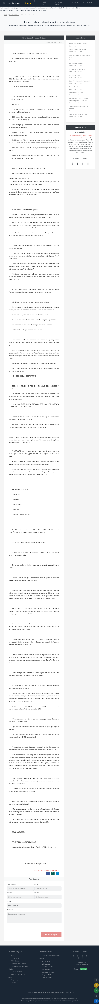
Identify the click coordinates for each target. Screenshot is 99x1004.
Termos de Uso (80, 962)
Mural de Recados (15, 972)
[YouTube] (87, 955)
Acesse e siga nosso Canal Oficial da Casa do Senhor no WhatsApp (49, 992)
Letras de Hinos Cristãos (17, 963)
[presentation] (46, 928)
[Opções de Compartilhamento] (96, 990)
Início (5, 15)
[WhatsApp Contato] (78, 958)
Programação (13, 980)
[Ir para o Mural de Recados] (96, 985)
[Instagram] (77, 955)
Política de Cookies (72, 998)
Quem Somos (13, 958)
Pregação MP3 (46, 975)
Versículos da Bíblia (48, 972)
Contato (12, 982)
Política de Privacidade (80, 964)
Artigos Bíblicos (46, 961)
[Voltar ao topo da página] (96, 980)
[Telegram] (82, 958)
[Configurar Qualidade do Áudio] (96, 995)
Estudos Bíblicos (58, 3)
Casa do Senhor (11, 3)
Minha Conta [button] (87, 2)
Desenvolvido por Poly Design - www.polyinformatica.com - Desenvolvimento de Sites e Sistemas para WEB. (49, 1000)
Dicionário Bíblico (47, 967)
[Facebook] (73, 955)
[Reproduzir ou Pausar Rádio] (96, 1001)
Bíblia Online (43, 3)
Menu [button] (74, 2)
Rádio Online (13, 961)
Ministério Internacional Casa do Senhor (32, 998)
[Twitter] (82, 955)
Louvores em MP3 (47, 977)
